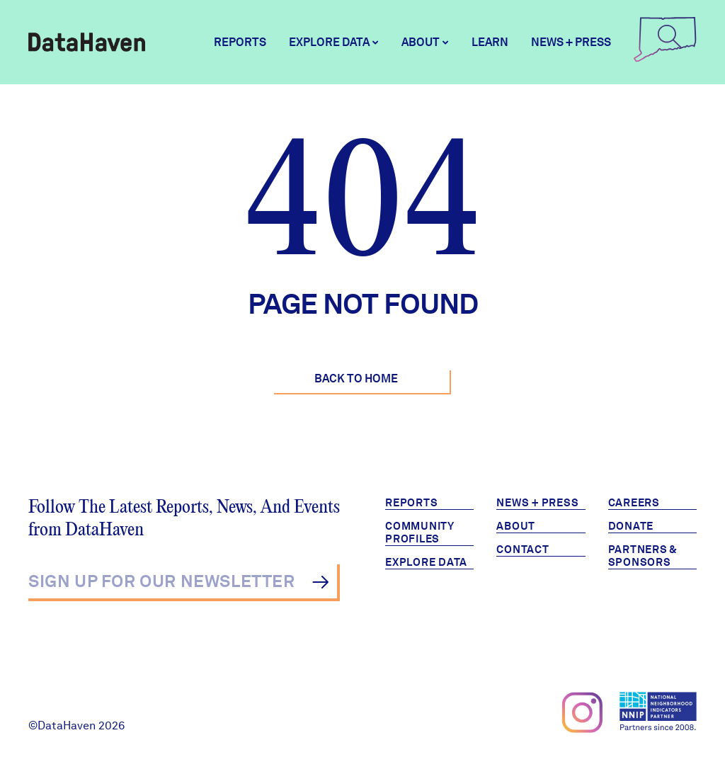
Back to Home (356, 378)
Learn (490, 42)
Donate (631, 526)
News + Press (571, 42)
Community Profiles (420, 532)
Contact (522, 549)
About (515, 526)
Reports (240, 42)
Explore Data (426, 562)
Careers (634, 502)
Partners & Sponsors (643, 556)
